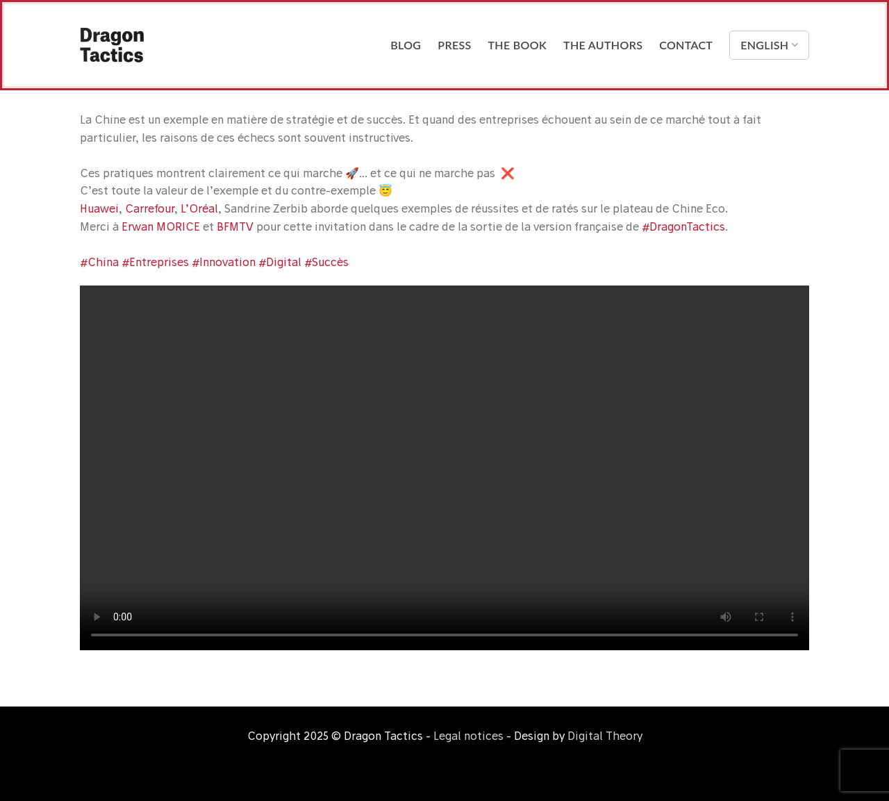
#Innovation (224, 262)
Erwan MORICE (161, 226)
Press (454, 44)
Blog (405, 44)
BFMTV (235, 226)
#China (99, 262)
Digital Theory (604, 736)
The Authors (602, 44)
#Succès (326, 262)
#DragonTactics (683, 226)
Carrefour (149, 208)
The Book (517, 44)
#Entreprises (155, 262)
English (769, 45)
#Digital (279, 262)
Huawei (99, 208)
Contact (686, 44)
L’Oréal (199, 208)
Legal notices (468, 736)
